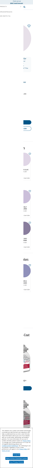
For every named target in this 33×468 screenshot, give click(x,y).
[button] (30, 7)
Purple (4, 85)
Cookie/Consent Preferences (10, 446)
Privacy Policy (26, 441)
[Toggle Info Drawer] (18, 78)
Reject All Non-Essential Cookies (16, 458)
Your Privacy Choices (16, 462)
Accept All (16, 455)
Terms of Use (6, 451)
